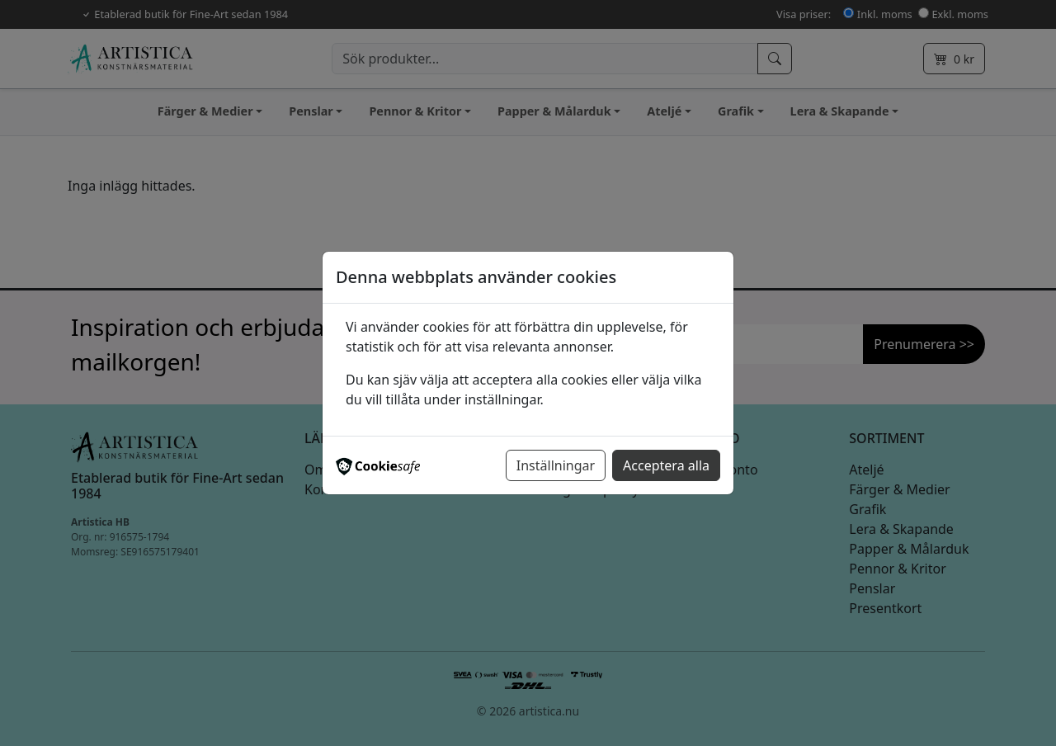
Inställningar (555, 465)
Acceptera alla (666, 465)
